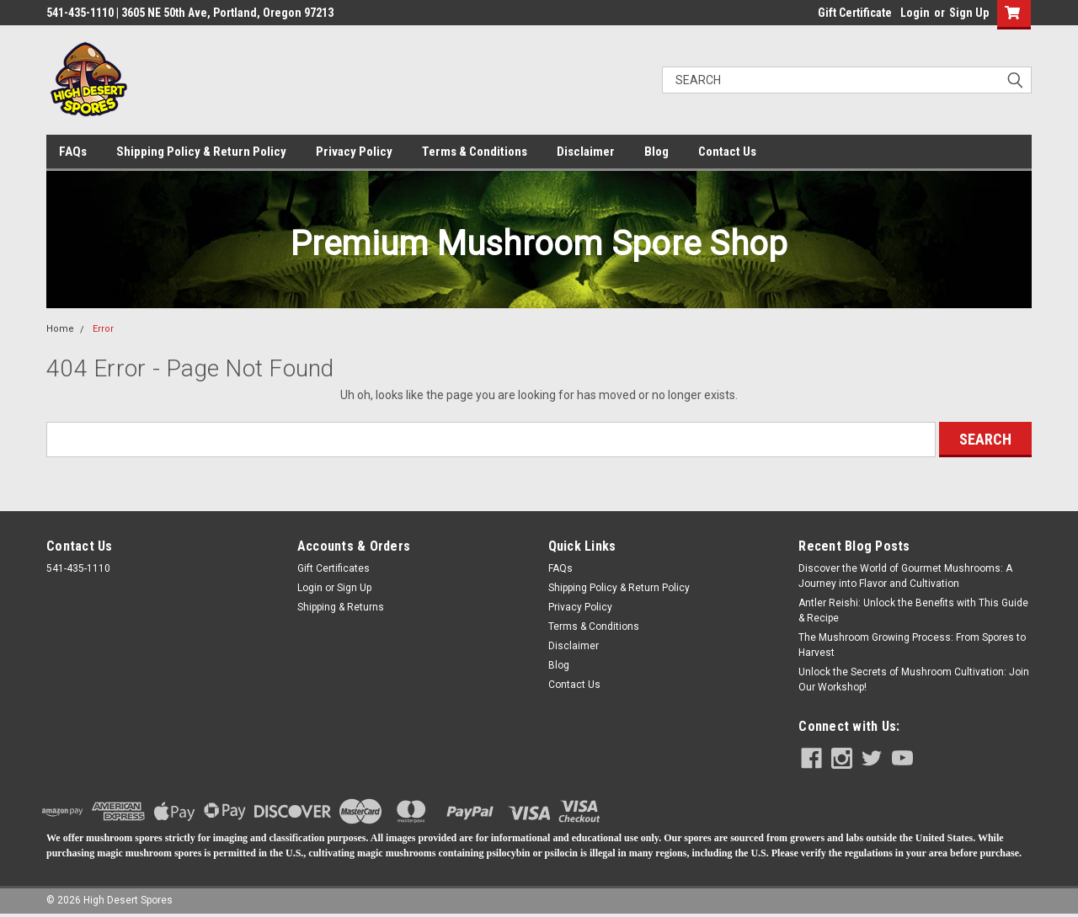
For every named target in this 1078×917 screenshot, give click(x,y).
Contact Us (727, 151)
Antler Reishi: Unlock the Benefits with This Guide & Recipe (913, 610)
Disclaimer (586, 151)
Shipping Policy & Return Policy (201, 151)
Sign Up (969, 12)
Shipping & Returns (340, 607)
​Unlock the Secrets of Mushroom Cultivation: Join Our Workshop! (913, 679)
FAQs (73, 151)
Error (103, 328)
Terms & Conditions (474, 151)
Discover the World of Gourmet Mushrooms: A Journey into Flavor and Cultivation (905, 575)
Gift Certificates (333, 568)
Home (60, 328)
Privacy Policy (354, 151)
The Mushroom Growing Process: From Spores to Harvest (912, 645)
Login (915, 12)
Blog (656, 151)
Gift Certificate (855, 12)
